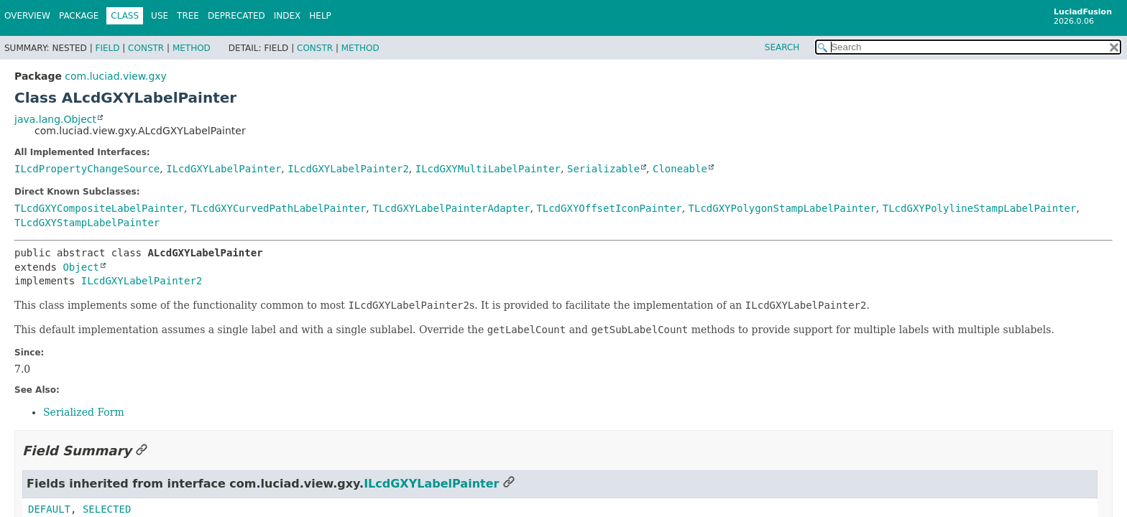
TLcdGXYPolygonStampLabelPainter (782, 208)
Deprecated (236, 16)
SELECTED (107, 509)
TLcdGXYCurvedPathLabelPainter (278, 208)
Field (107, 48)
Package (78, 16)
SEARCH (782, 47)
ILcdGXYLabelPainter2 (348, 168)
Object (81, 267)
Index (287, 16)
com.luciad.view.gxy (115, 76)
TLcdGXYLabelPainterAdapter (451, 208)
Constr (146, 48)
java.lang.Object (55, 119)
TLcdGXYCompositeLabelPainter (99, 208)
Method (191, 48)
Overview (27, 16)
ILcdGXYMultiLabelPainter (488, 168)
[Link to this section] (141, 450)
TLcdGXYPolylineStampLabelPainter (980, 208)
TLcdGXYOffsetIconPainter (608, 208)
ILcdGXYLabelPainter (223, 168)
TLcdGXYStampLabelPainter (87, 222)
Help (320, 16)
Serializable (603, 168)
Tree (188, 16)
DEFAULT (49, 509)
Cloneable (680, 168)
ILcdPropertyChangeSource (87, 168)
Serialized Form (83, 412)
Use (159, 16)
